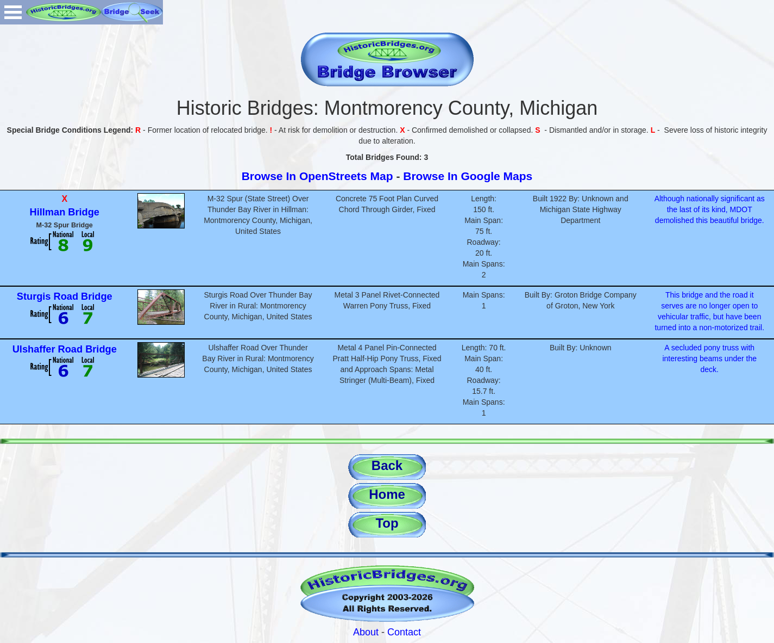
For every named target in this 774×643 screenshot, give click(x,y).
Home (387, 494)
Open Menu (13, 12)
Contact (404, 632)
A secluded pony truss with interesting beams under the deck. (709, 358)
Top (386, 523)
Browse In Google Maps (467, 176)
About (366, 632)
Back (387, 465)
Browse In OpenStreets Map (317, 176)
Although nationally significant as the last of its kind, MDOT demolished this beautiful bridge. (710, 209)
